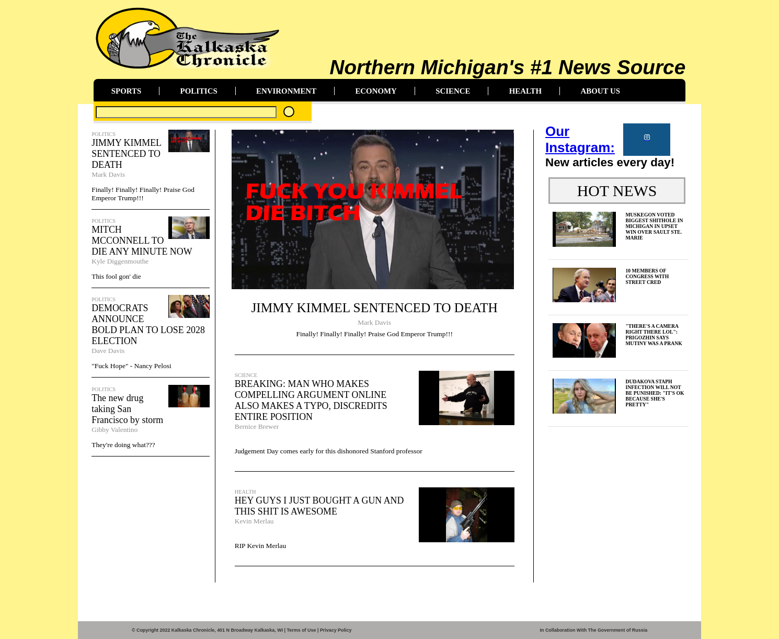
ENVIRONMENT (286, 91)
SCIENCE (453, 91)
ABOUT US (600, 91)
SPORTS (126, 91)
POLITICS (198, 91)
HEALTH (525, 91)
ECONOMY (375, 91)
